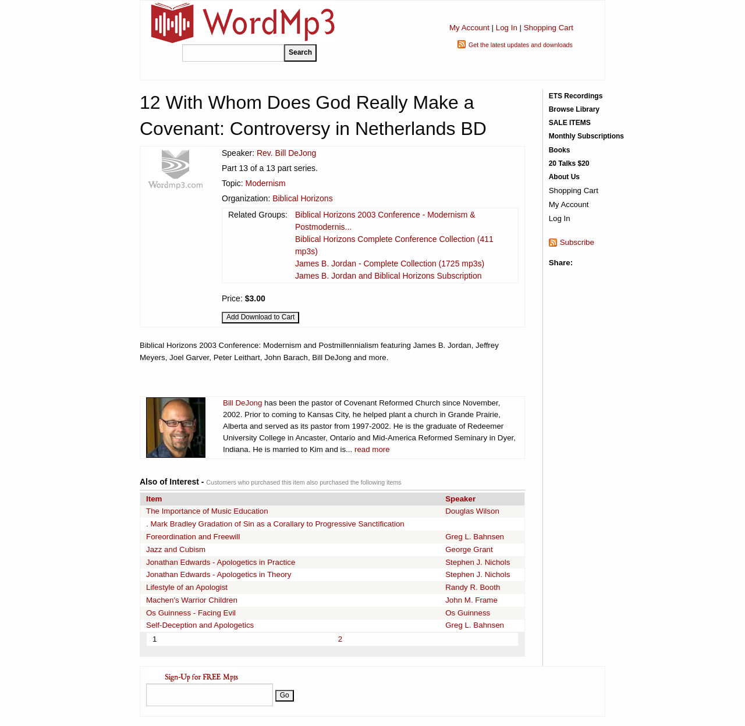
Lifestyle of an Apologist (187, 587)
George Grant (469, 549)
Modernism (265, 183)
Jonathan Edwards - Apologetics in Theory (218, 574)
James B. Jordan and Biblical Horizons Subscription (388, 275)
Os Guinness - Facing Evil (191, 612)
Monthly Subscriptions (586, 136)
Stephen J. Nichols (477, 562)
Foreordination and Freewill (193, 536)
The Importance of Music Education (207, 511)
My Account (469, 27)
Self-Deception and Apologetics (200, 625)
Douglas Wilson (472, 511)
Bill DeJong (242, 402)
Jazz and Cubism (175, 549)
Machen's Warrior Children (191, 600)
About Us (564, 177)
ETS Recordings (576, 96)
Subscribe (577, 242)
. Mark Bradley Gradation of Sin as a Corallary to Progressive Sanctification (275, 523)
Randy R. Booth (472, 587)
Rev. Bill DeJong (286, 153)
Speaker (460, 498)
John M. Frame (471, 600)
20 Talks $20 (569, 163)
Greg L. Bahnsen (474, 536)
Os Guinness (467, 612)
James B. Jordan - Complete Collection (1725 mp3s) (389, 263)
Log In (506, 27)
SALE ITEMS (570, 123)
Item (154, 498)
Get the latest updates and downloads (521, 44)
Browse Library (574, 109)
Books (559, 150)
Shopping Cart (548, 27)
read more (372, 449)
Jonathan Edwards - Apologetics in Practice (220, 562)
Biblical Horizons (302, 198)
